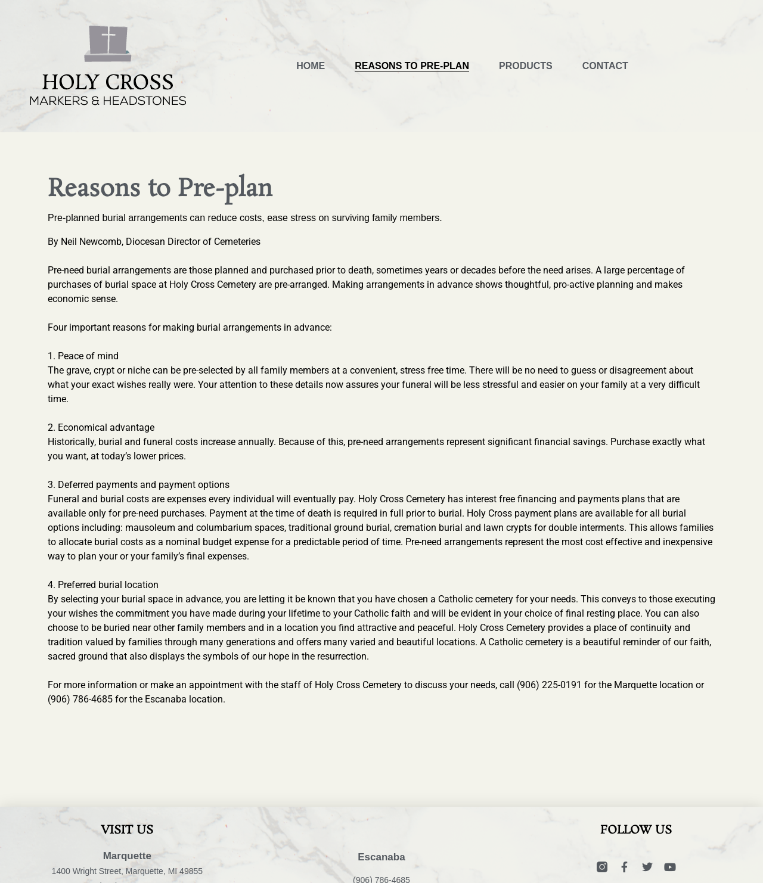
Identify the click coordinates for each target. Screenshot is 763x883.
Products (526, 66)
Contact (605, 66)
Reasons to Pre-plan (412, 66)
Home (310, 66)
